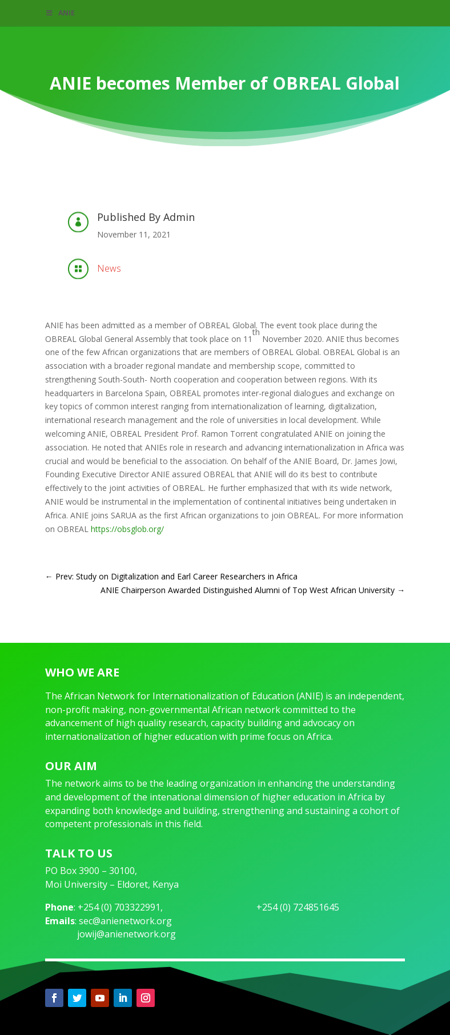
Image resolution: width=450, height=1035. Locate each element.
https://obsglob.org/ (127, 528)
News (109, 268)
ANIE (60, 13)
